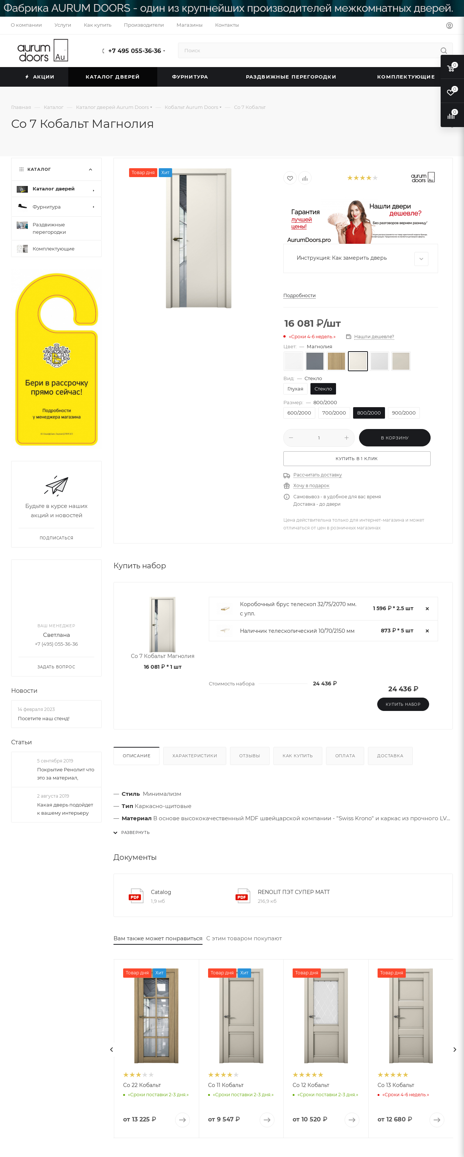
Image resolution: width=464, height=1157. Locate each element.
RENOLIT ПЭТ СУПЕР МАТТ (294, 892)
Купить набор (403, 704)
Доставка (390, 755)
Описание (136, 755)
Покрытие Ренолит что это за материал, (65, 774)
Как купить (298, 755)
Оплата (345, 755)
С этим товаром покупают (244, 938)
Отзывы (249, 755)
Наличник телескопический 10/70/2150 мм (297, 631)
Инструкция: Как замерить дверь (363, 259)
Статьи (21, 741)
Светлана (56, 634)
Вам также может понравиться (158, 938)
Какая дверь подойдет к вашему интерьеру (65, 809)
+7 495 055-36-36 (134, 50)
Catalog (161, 892)
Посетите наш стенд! (43, 718)
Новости (24, 690)
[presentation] (111, 1049)
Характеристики (194, 755)
